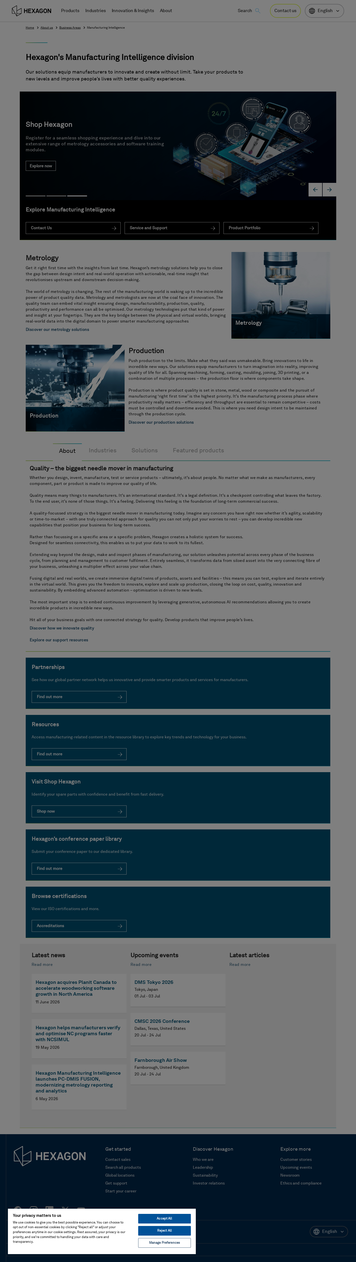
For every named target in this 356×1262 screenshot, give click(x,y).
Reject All (164, 1230)
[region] (102, 1231)
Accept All (164, 1218)
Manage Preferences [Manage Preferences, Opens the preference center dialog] (164, 1242)
